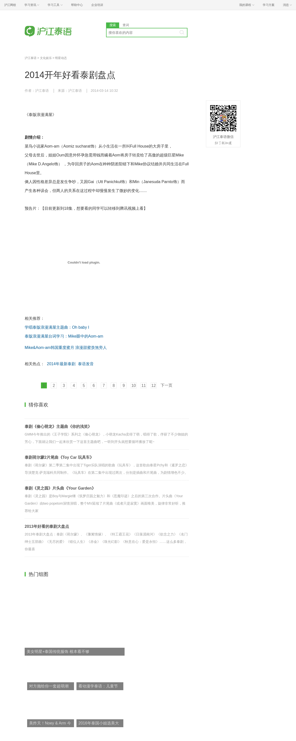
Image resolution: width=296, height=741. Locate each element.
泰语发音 (86, 364)
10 (133, 385)
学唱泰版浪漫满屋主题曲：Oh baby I (57, 327)
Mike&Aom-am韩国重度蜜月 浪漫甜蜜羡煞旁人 (66, 347)
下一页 (166, 385)
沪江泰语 (31, 58)
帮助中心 (77, 5)
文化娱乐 (46, 58)
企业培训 (97, 5)
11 (143, 385)
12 (153, 385)
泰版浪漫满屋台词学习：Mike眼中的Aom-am (64, 336)
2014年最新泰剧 (61, 364)
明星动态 (61, 58)
